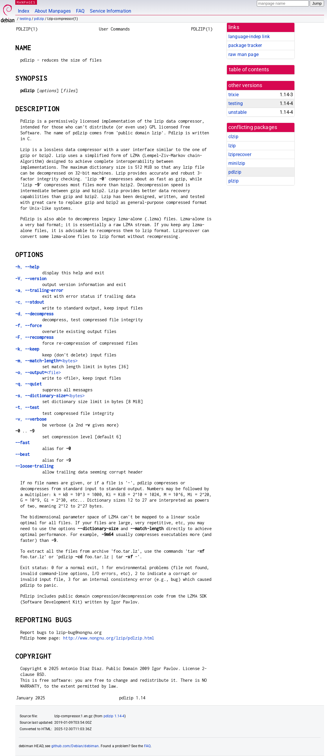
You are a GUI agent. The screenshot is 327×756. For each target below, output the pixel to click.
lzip (232, 145)
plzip (233, 181)
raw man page (243, 54)
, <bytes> (46, 360)
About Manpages (53, 11)
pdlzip (39, 19)
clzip (233, 136)
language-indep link (249, 36)
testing (25, 19)
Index (23, 11)
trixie (233, 94)
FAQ (80, 11)
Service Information (110, 11)
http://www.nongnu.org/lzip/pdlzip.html (108, 637)
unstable (237, 112)
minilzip (236, 163)
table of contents (249, 69)
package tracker (245, 45)
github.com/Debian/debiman (75, 746)
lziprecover (239, 154)
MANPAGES (26, 2)
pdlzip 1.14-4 (114, 716)
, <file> (38, 372)
